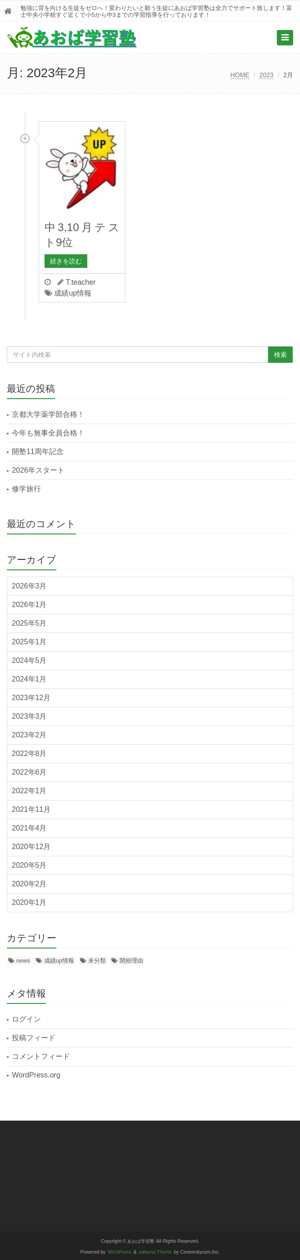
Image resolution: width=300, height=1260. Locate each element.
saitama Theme (155, 1252)
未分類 (97, 960)
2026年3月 (29, 586)
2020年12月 (31, 846)
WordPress (119, 1252)
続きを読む (66, 261)
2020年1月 (29, 902)
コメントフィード (41, 1056)
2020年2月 (29, 884)
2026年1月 (29, 604)
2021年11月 (31, 809)
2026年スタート (38, 470)
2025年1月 (29, 642)
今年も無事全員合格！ (48, 433)
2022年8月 (29, 753)
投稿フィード (33, 1038)
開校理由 (131, 960)
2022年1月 (29, 791)
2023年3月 (29, 716)
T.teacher (81, 282)
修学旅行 (26, 489)
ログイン (26, 1019)
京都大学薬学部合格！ (48, 414)
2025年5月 (29, 623)
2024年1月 (29, 679)
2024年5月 (29, 660)
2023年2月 (29, 735)
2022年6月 (29, 772)
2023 (266, 75)
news (23, 960)
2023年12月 (31, 698)
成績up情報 (72, 293)
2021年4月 (29, 828)
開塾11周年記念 (38, 451)
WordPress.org (36, 1075)
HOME (240, 75)
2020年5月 (29, 865)
